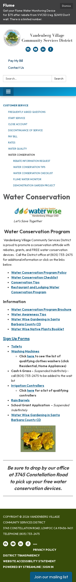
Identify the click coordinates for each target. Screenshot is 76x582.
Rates (11, 142)
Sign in (48, 567)
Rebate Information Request (31, 160)
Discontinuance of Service (25, 130)
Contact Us (16, 68)
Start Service (16, 118)
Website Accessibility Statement (29, 561)
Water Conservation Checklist (33, 173)
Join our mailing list (51, 576)
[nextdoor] (28, 51)
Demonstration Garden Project (34, 185)
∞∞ (35, 544)
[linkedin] (43, 51)
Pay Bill (12, 136)
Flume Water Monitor (27, 179)
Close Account (17, 124)
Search (58, 78)
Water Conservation (21, 154)
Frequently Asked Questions (26, 111)
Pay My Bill (15, 61)
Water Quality (17, 148)
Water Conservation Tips (29, 167)
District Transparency (21, 555)
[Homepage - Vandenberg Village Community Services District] (38, 38)
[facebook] (50, 51)
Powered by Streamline (22, 567)
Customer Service (15, 105)
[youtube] (35, 51)
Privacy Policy (44, 550)
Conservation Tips (25, 282)
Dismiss (66, 5)
